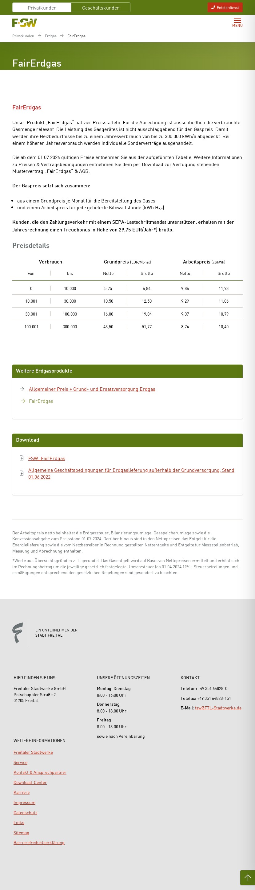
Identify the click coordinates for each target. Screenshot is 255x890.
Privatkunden (42, 7)
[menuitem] (33, 752)
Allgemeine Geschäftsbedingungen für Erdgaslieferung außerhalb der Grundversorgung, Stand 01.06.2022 (131, 473)
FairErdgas (41, 400)
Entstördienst (225, 7)
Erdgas (51, 35)
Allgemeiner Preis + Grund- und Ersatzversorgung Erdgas (92, 388)
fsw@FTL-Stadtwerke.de (218, 707)
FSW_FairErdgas (46, 458)
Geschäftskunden (101, 7)
